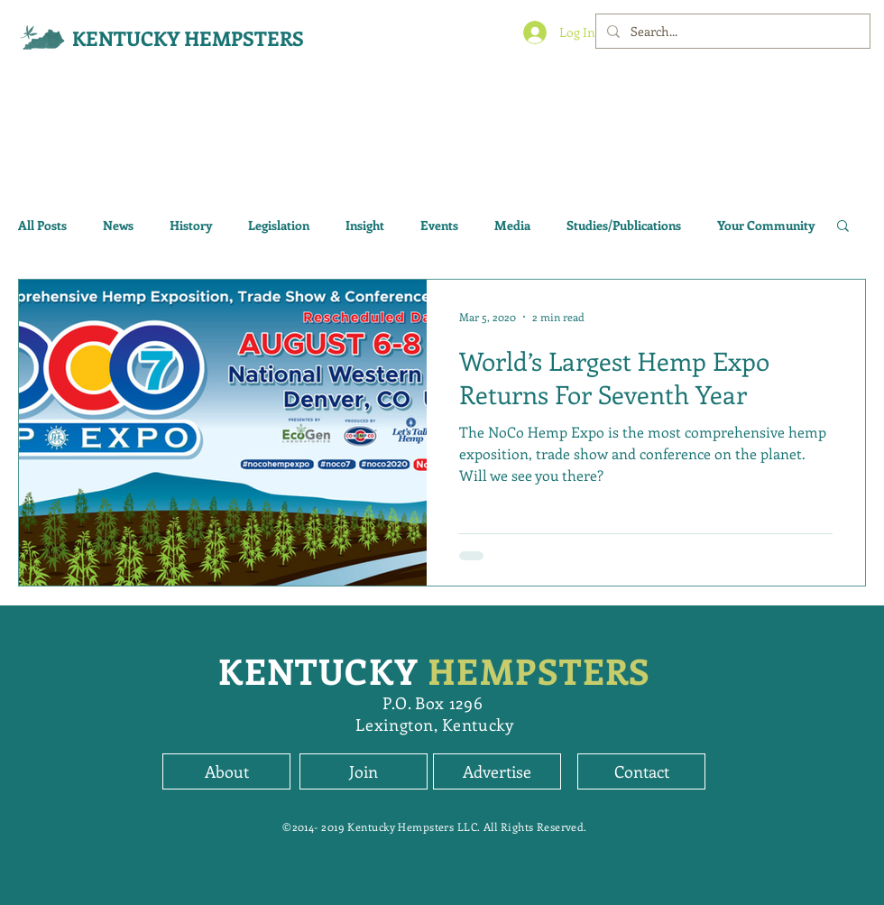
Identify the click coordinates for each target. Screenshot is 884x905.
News (118, 225)
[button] (843, 226)
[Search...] (731, 31)
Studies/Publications (623, 225)
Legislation (278, 225)
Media (512, 225)
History (191, 225)
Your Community (766, 225)
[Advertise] (497, 771)
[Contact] (641, 771)
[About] (226, 771)
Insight (364, 225)
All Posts (42, 225)
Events (439, 225)
